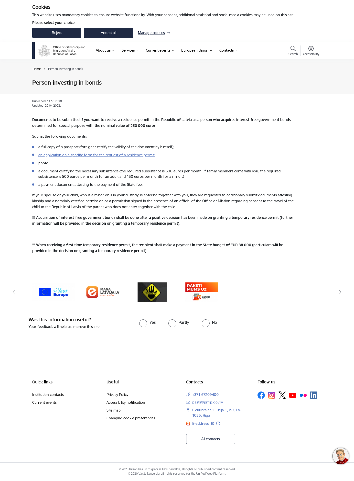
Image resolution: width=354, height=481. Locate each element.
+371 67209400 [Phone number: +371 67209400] (205, 394)
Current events (44, 402)
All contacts (210, 438)
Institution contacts (48, 394)
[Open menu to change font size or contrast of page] (311, 51)
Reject (57, 32)
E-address (201, 423)
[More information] (218, 423)
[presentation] (41, 343)
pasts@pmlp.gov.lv (207, 402)
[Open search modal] (293, 51)
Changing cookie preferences (131, 418)
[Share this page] (310, 93)
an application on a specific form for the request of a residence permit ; (97, 155)
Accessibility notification (126, 402)
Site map (114, 410)
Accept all (108, 32)
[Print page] (310, 81)
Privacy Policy (117, 394)
